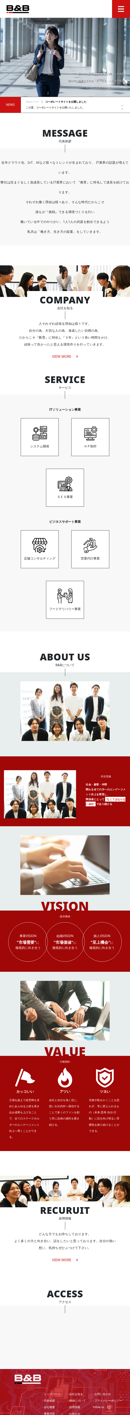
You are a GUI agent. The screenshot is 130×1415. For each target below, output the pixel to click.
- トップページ (51, 1394)
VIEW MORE (65, 1259)
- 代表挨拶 (48, 1400)
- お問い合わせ (102, 1394)
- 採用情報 (74, 1407)
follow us (101, 1407)
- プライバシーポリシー (107, 1400)
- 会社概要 (48, 1407)
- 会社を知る (75, 1394)
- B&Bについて (77, 1400)
